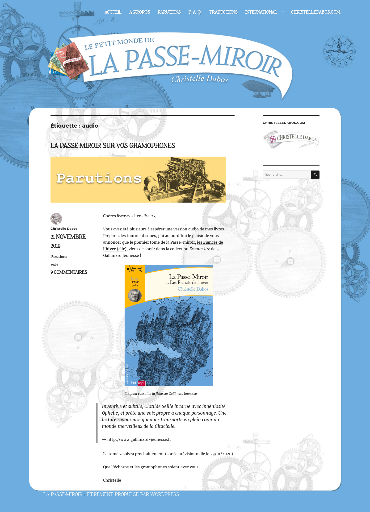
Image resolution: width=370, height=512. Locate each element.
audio (54, 264)
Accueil (113, 12)
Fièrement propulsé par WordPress (133, 494)
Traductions (223, 12)
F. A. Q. (195, 12)
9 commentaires (68, 272)
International (261, 12)
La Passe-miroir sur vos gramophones (112, 146)
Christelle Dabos (63, 228)
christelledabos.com (315, 12)
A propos (139, 12)
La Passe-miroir (62, 494)
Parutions (169, 12)
